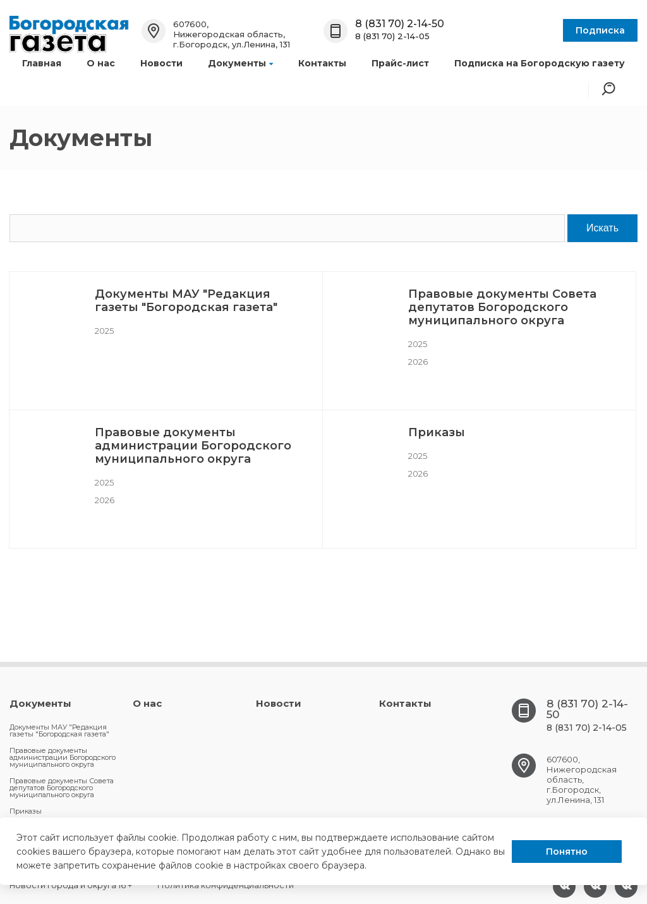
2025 (104, 331)
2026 (418, 362)
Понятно (567, 851)
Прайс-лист (400, 63)
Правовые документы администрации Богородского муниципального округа (193, 445)
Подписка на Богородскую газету (539, 63)
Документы (240, 63)
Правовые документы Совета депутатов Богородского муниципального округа (502, 307)
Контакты (322, 63)
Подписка (600, 30)
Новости (161, 63)
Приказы (436, 432)
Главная (41, 63)
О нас (101, 63)
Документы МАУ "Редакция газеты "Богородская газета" (186, 300)
